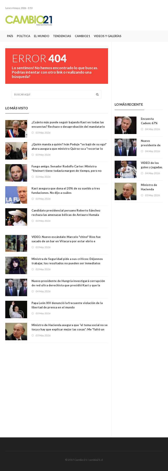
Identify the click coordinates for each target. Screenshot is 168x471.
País (10, 36)
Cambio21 (82, 36)
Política (23, 36)
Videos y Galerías (107, 36)
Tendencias (62, 36)
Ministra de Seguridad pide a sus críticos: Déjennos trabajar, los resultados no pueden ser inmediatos (67, 261)
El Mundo (41, 36)
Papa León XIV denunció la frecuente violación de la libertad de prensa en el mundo (67, 305)
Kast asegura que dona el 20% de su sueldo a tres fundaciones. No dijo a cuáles (66, 190)
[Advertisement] (111, 20)
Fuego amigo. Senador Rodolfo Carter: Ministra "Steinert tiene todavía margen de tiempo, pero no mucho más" (67, 171)
